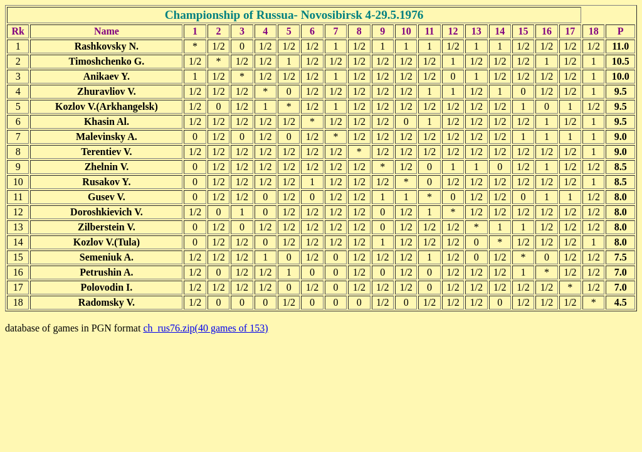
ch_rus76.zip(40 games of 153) (205, 328)
